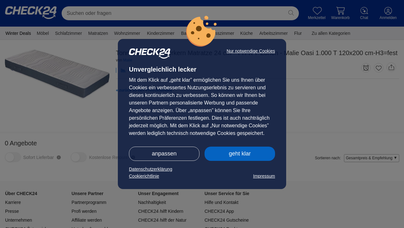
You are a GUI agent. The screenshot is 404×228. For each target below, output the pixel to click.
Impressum (264, 176)
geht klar (240, 153)
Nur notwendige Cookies (250, 51)
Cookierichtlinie (144, 176)
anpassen (164, 153)
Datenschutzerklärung (150, 169)
